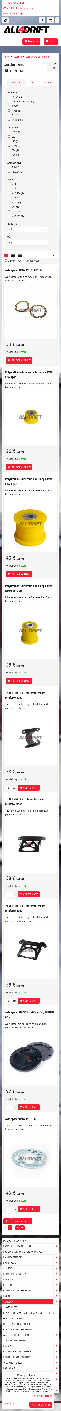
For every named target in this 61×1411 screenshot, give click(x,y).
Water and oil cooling (31, 1335)
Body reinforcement (31, 1274)
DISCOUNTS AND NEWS (15, 1240)
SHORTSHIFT (10, 1307)
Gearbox (31, 1301)
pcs (11, 788)
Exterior (31, 1279)
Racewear (31, 1368)
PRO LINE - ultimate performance (22, 1251)
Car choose (31, 1262)
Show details (9, 1403)
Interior (31, 1285)
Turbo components (14, 1340)
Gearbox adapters (14, 1318)
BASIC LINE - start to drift (31, 1246)
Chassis (31, 1268)
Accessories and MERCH (31, 1351)
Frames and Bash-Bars (31, 1290)
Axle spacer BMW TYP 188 (20, 1119)
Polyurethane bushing (31, 1357)
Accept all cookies (41, 1404)
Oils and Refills (31, 1362)
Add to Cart (28, 787)
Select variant (19, 360)
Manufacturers (31, 1257)
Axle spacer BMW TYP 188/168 (23, 270)
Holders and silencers (17, 1323)
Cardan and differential (18, 1329)
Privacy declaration (43, 1395)
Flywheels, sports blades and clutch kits (28, 1312)
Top (7, 1221)
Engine (31, 1296)
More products (21, 1221)
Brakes (31, 1346)
